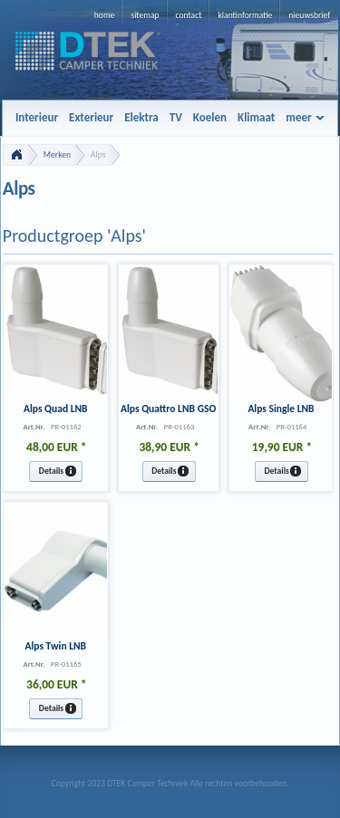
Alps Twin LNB (55, 646)
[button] (56, 471)
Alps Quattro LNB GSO (168, 408)
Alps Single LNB (281, 408)
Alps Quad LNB (56, 408)
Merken (57, 154)
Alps (98, 154)
